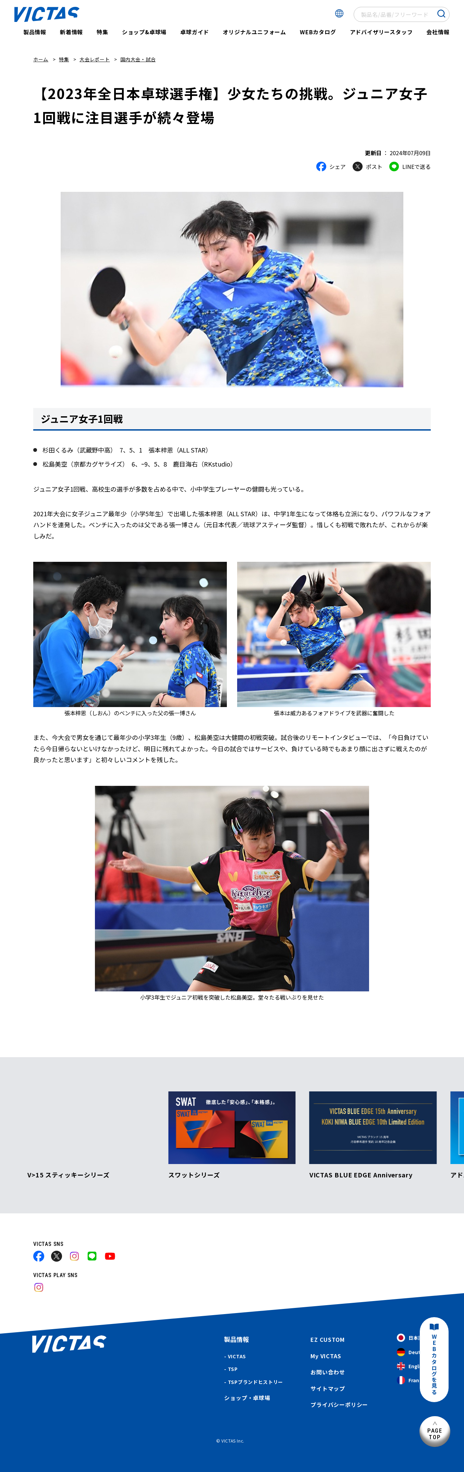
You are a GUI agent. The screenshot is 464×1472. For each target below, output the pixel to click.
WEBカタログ (318, 32)
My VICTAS (325, 1356)
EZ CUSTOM (327, 1339)
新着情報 (71, 32)
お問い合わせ (327, 1372)
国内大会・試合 (138, 59)
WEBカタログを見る (434, 1364)
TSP (233, 1368)
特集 (102, 32)
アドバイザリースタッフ (381, 32)
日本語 (410, 1338)
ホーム (40, 59)
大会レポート (95, 59)
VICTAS (237, 1356)
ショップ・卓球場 (247, 1398)
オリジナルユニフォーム (254, 32)
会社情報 (437, 32)
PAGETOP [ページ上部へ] (434, 1433)
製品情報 (34, 32)
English (411, 1366)
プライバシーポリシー (339, 1404)
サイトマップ (327, 1388)
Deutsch (413, 1352)
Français (413, 1380)
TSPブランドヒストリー (255, 1381)
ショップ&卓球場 (144, 32)
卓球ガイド (194, 32)
